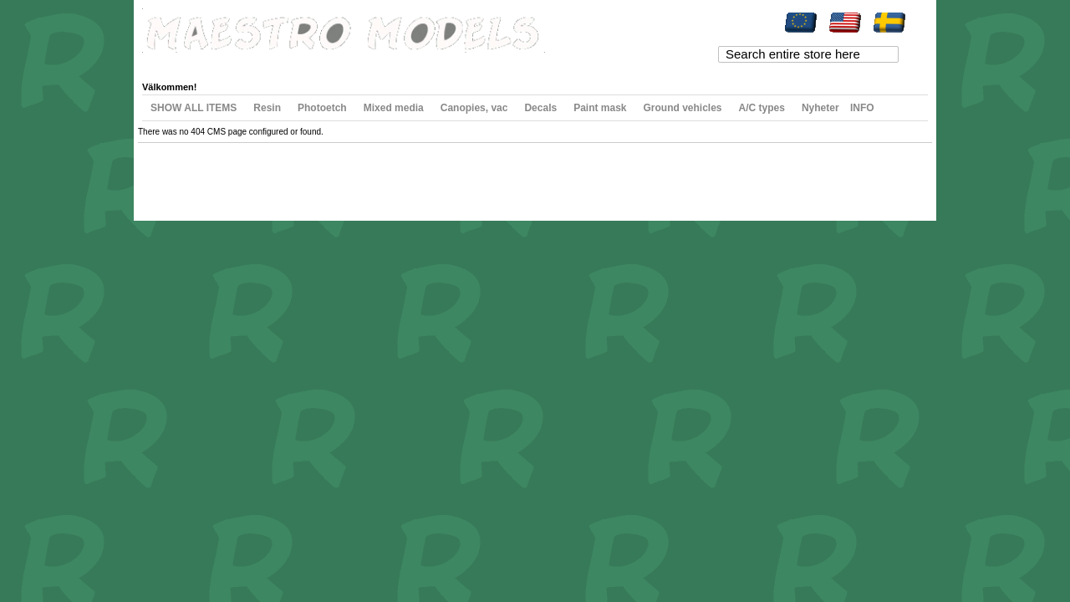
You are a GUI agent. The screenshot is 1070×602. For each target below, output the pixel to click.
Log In (437, 62)
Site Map (173, 175)
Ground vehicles (683, 108)
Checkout (343, 62)
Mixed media (394, 108)
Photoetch (322, 108)
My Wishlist (242, 62)
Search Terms (221, 175)
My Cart (295, 62)
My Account (180, 62)
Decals (540, 108)
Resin (267, 108)
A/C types (762, 108)
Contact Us (350, 175)
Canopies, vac (474, 108)
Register (393, 62)
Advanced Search (288, 175)
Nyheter (820, 108)
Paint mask (599, 108)
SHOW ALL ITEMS (193, 108)
